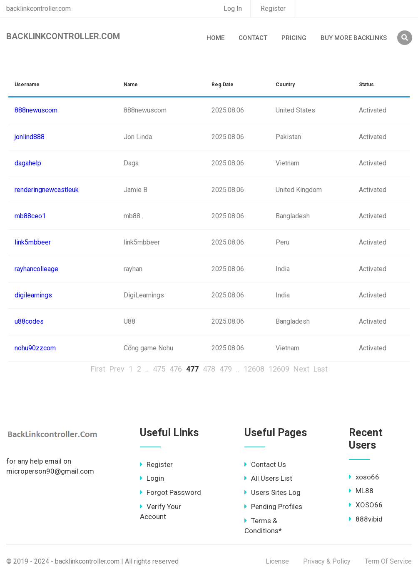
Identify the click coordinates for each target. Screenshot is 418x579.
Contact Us (265, 464)
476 (175, 368)
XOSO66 (366, 505)
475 (159, 368)
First (98, 368)
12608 (254, 368)
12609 (279, 368)
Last (321, 368)
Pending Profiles (273, 506)
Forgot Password (170, 492)
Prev (116, 368)
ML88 (361, 491)
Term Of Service (388, 561)
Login (152, 478)
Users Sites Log (272, 492)
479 (225, 368)
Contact (253, 38)
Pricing (293, 38)
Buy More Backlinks (354, 38)
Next (301, 368)
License (277, 561)
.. (147, 368)
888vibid (366, 519)
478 (209, 368)
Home (215, 38)
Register (273, 8)
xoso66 (364, 477)
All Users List (268, 478)
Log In (233, 8)
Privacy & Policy (327, 561)
